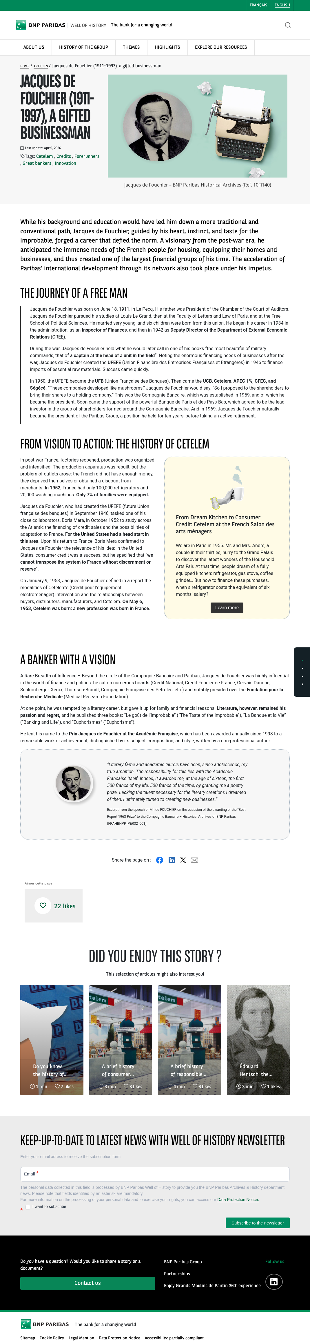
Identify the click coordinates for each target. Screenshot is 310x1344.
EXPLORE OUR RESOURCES (221, 47)
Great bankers (37, 163)
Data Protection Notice (119, 1338)
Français (258, 5)
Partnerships (177, 1274)
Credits (63, 156)
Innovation (65, 163)
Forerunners (86, 156)
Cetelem (44, 156)
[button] (42, 905)
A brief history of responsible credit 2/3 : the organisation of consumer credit (189, 1071)
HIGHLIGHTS (167, 47)
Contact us (87, 1283)
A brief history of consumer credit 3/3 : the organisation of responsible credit (119, 1071)
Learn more (227, 607)
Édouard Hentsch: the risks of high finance (254, 1071)
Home (24, 66)
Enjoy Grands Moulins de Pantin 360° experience (212, 1286)
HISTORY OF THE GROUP (83, 47)
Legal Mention (81, 1338)
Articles (41, 66)
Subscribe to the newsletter (257, 1222)
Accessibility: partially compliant (174, 1338)
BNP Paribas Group (183, 1262)
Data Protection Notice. (238, 1199)
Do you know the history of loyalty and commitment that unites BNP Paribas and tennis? (51, 1071)
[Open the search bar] (288, 25)
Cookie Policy (52, 1338)
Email (31, 1173)
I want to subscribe (45, 1206)
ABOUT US (33, 47)
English (282, 5)
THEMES (131, 47)
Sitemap (27, 1338)
